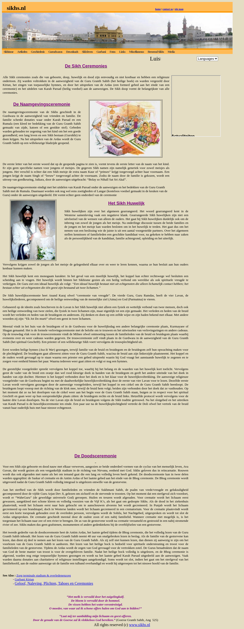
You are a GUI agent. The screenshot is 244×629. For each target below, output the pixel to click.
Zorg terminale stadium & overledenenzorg (43, 575)
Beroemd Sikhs (156, 51)
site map (179, 9)
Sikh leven (87, 51)
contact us (168, 9)
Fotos (112, 51)
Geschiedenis (37, 51)
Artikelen (22, 51)
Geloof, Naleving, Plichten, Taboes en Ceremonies (54, 583)
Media (171, 51)
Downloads (72, 51)
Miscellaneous (136, 51)
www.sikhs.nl (139, 625)
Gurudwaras (55, 51)
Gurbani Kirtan (24, 579)
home (158, 9)
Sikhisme (8, 51)
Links (122, 51)
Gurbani (101, 51)
